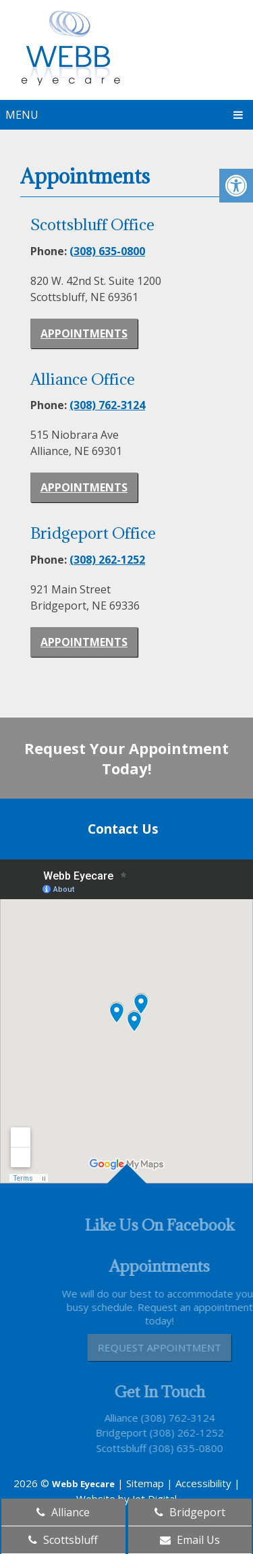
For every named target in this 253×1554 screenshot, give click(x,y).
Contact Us (123, 829)
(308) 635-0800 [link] (107, 251)
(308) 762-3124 (189, 1417)
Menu (21, 114)
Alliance (133, 1417)
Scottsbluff (133, 1448)
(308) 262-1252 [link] (107, 559)
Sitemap (145, 1483)
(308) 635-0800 (198, 1448)
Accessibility (203, 1483)
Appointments (84, 333)
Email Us (190, 1539)
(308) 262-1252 (198, 1432)
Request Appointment (171, 1347)
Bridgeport (133, 1432)
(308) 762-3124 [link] (107, 405)
